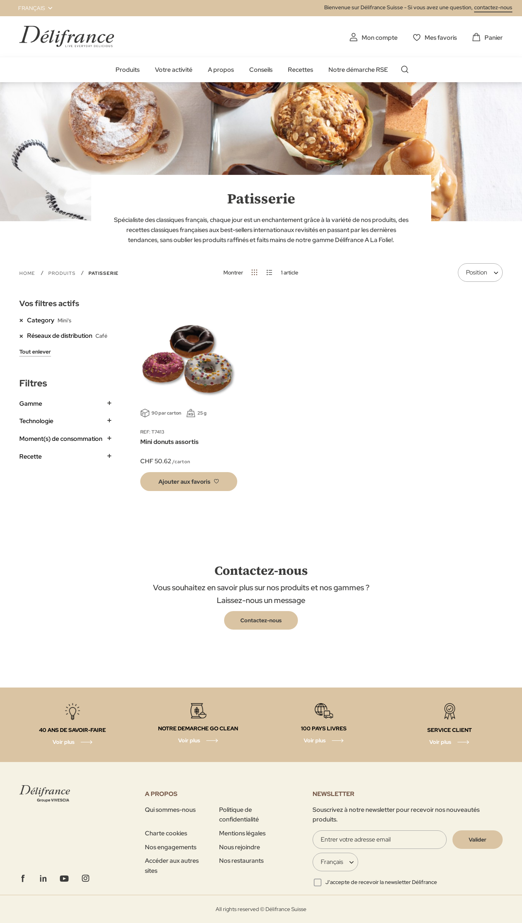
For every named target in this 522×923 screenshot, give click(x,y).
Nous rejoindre (239, 847)
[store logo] (66, 36)
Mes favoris (441, 38)
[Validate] (477, 839)
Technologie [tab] (36, 421)
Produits (127, 70)
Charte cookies (166, 833)
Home (28, 273)
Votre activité (173, 70)
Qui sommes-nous (170, 810)
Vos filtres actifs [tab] (49, 303)
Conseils (260, 70)
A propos (221, 70)
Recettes (300, 70)
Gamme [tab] (30, 404)
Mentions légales (242, 833)
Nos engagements (170, 847)
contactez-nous (493, 7)
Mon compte (380, 38)
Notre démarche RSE (358, 70)
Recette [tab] (30, 456)
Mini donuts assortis (169, 442)
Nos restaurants (241, 861)
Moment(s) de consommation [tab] (60, 439)
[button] (31, 8)
